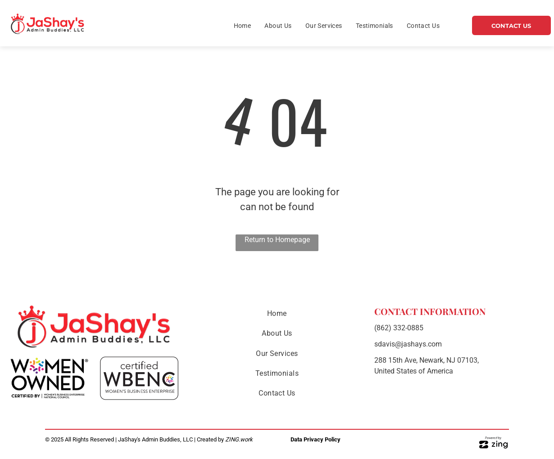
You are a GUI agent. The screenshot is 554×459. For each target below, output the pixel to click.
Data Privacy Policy (316, 439)
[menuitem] (242, 26)
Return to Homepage (277, 239)
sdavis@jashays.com (408, 344)
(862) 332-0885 (398, 328)
